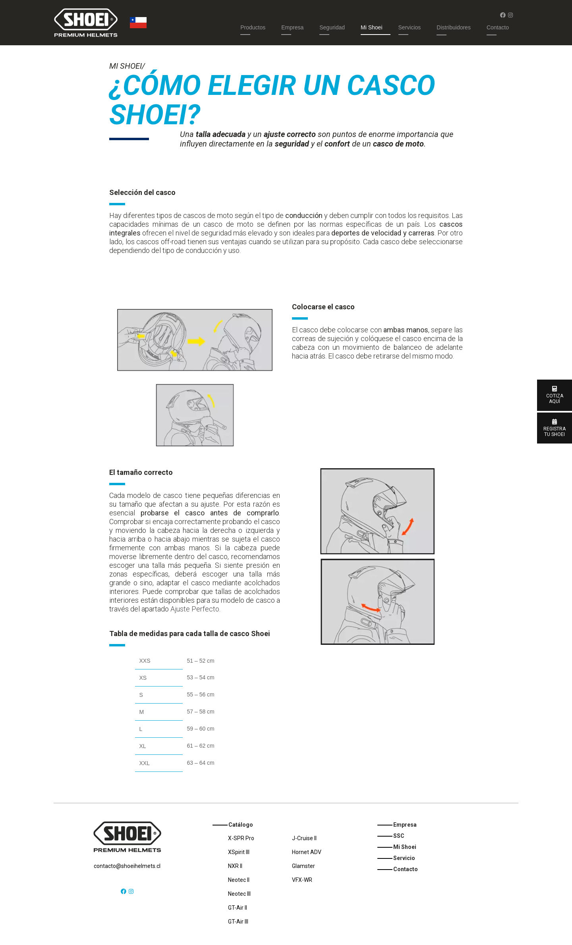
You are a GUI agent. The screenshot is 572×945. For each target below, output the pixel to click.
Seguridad (332, 27)
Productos (252, 27)
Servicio (404, 858)
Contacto (498, 27)
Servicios (409, 27)
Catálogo (240, 825)
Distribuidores (454, 27)
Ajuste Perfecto (194, 609)
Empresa (292, 27)
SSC (398, 836)
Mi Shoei (371, 27)
